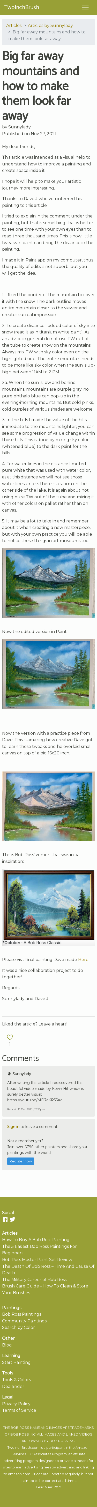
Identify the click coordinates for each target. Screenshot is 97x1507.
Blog (7, 1345)
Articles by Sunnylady (50, 25)
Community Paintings (24, 1321)
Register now (21, 1161)
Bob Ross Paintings (21, 1314)
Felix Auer (44, 1487)
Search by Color (18, 1327)
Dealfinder (13, 1386)
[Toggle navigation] (85, 7)
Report (11, 1109)
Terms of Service (19, 1410)
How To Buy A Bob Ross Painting (36, 1239)
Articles (13, 25)
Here (83, 959)
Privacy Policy (16, 1403)
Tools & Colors (16, 1379)
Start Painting (16, 1362)
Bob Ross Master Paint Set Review (37, 1259)
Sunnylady (19, 127)
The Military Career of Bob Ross (34, 1279)
